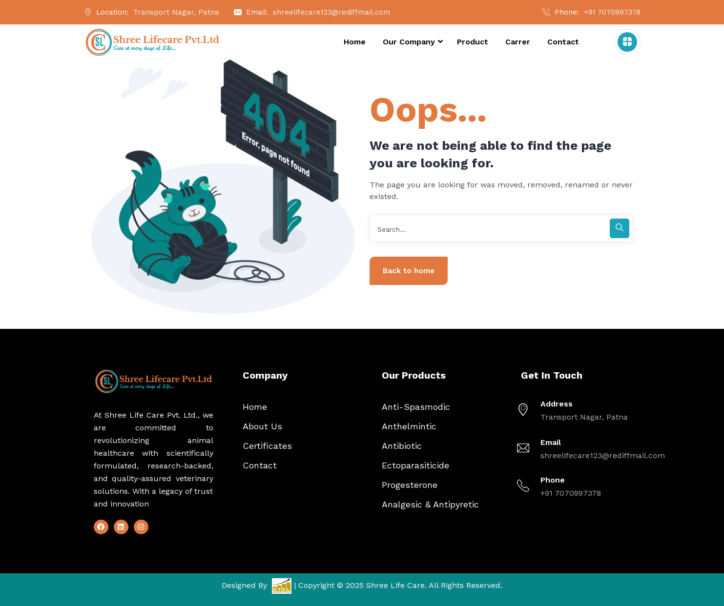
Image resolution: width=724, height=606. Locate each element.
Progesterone (409, 485)
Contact (260, 465)
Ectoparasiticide (415, 465)
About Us (262, 426)
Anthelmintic (409, 426)
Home (255, 407)
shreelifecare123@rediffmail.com (331, 12)
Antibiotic (402, 446)
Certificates (267, 446)
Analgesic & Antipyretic (430, 504)
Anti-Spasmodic (416, 407)
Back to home (408, 270)
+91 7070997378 (612, 12)
